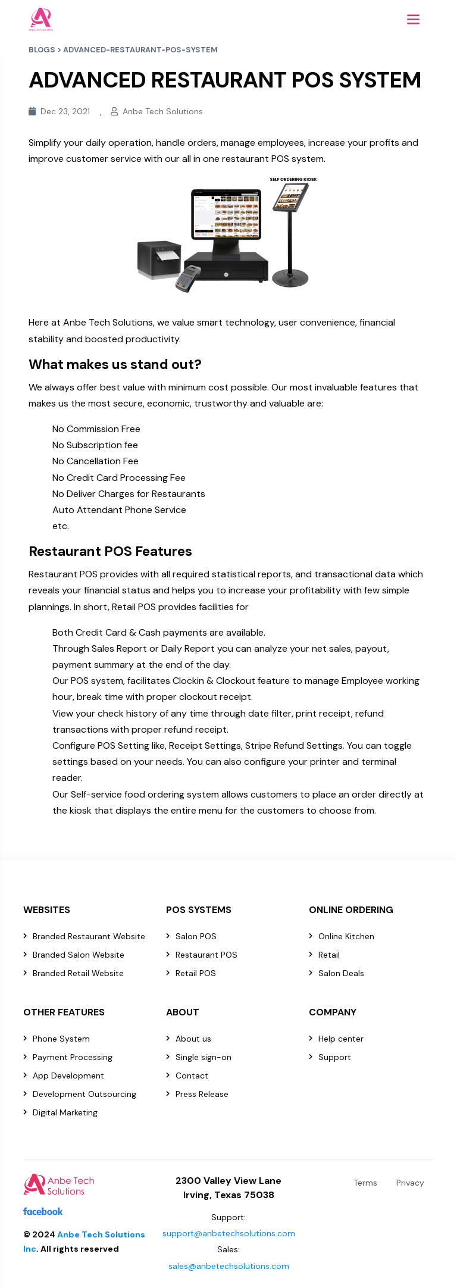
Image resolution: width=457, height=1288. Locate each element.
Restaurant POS (206, 954)
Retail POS (196, 973)
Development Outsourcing (84, 1094)
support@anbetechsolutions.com (228, 1233)
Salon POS (196, 936)
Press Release (202, 1094)
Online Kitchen (346, 936)
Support (334, 1057)
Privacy (410, 1182)
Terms (365, 1182)
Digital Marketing (65, 1112)
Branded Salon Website (78, 954)
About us (193, 1038)
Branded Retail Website (78, 973)
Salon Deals (341, 973)
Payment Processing (72, 1057)
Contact (192, 1075)
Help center (341, 1038)
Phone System (61, 1038)
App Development (68, 1075)
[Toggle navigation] (413, 19)
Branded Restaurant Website (89, 936)
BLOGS (42, 50)
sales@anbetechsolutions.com (228, 1266)
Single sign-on (203, 1057)
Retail (329, 954)
